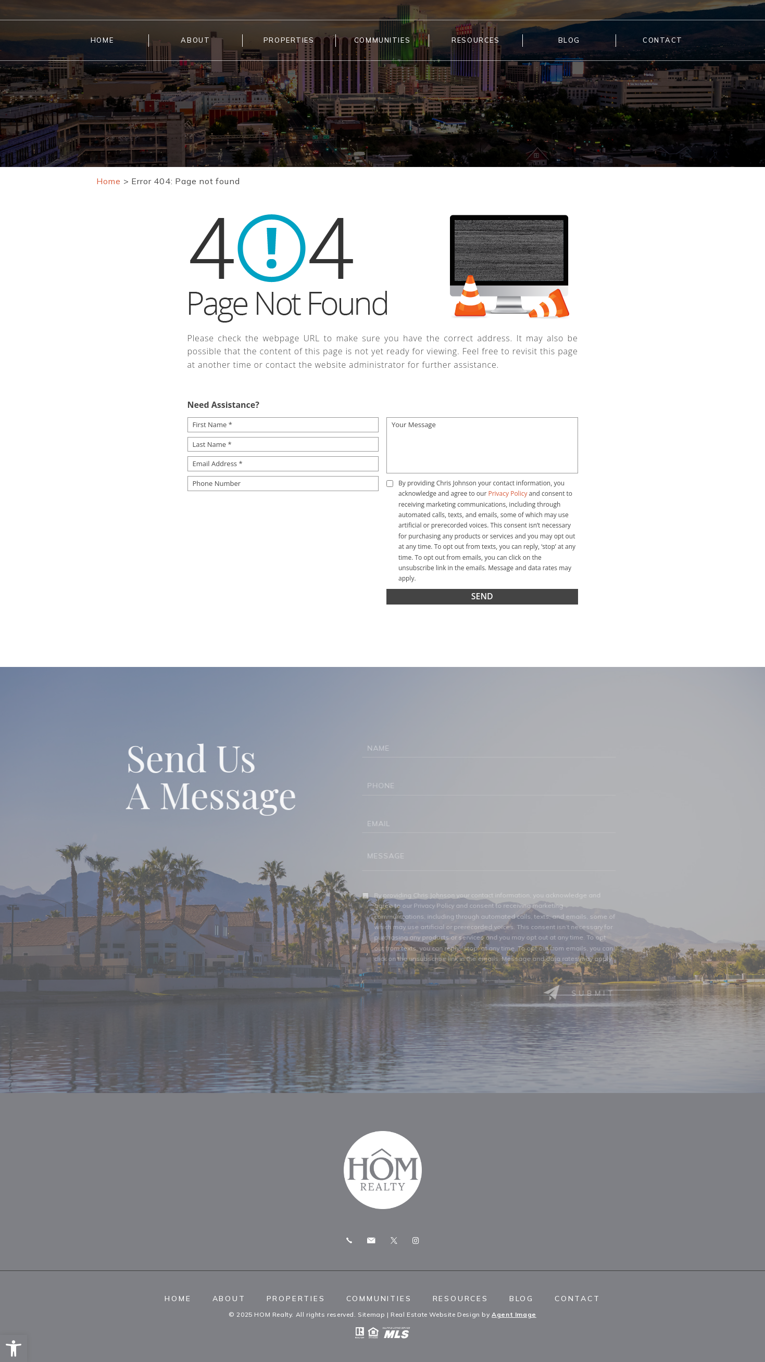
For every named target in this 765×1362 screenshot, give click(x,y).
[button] (13, 1348)
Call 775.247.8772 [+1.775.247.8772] (349, 1240)
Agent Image (514, 1314)
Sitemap (371, 1314)
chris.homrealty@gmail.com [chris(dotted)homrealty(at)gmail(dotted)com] (371, 1240)
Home (102, 40)
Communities (382, 40)
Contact (663, 40)
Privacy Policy (507, 493)
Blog (569, 40)
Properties (289, 40)
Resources (475, 40)
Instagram (415, 1240)
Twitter (394, 1240)
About (195, 40)
